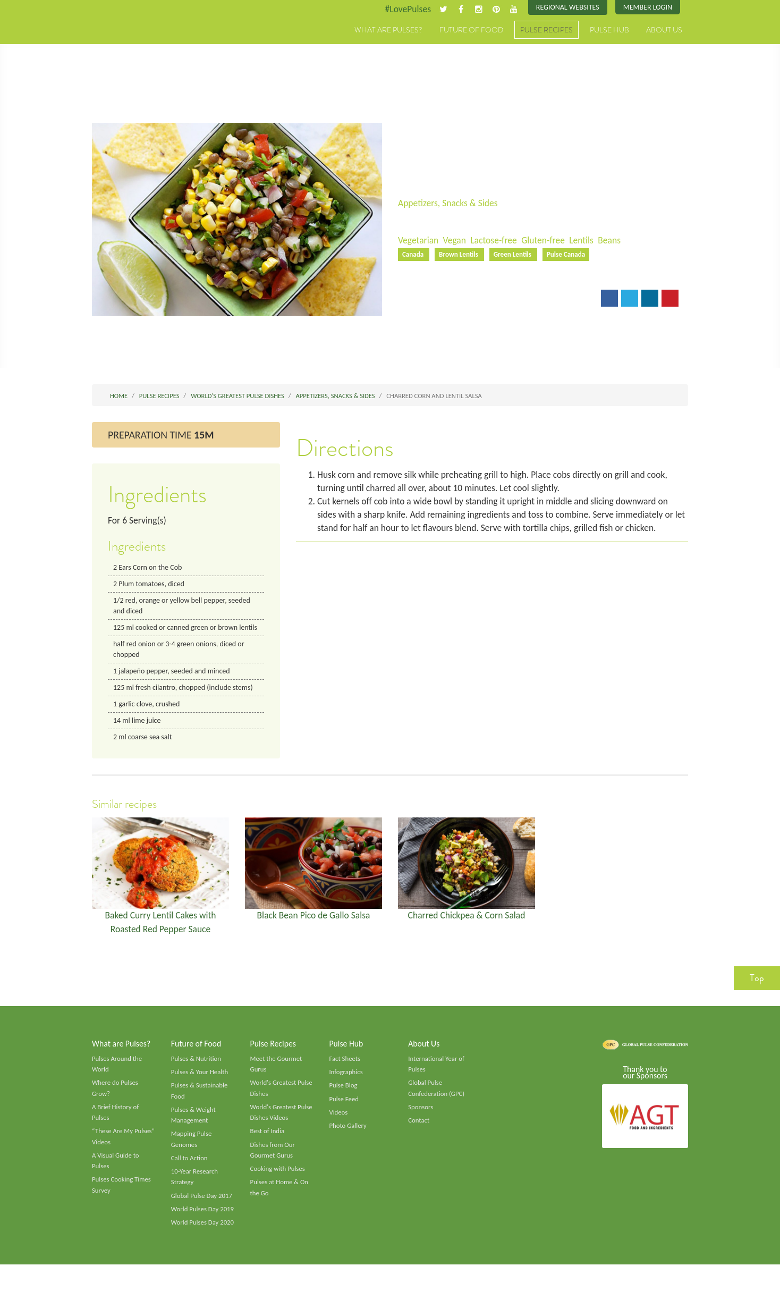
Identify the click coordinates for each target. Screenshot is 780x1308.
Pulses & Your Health (200, 1089)
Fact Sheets (345, 1075)
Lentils (586, 241)
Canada (414, 255)
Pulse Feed (344, 1117)
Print (452, 301)
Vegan (456, 241)
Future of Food (471, 30)
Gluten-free (547, 241)
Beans (615, 241)
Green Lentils (516, 255)
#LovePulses (404, 9)
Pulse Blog (343, 1103)
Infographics (346, 1089)
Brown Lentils (461, 255)
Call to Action (190, 1178)
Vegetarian (418, 241)
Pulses (141, 41)
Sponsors (421, 1125)
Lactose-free (496, 241)
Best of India (267, 1150)
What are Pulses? (388, 30)
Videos (338, 1131)
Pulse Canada (570, 255)
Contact (419, 1139)
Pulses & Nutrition (197, 1075)
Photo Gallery (348, 1144)
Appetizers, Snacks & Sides (449, 203)
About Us (664, 30)
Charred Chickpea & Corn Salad (466, 931)
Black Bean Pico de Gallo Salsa (314, 931)
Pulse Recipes (546, 30)
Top (757, 995)
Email (416, 301)
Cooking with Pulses (278, 1189)
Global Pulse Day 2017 (202, 1216)
